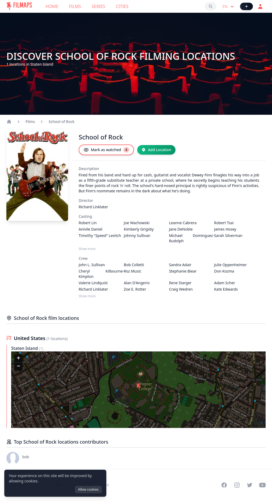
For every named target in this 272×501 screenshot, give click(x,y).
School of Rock (61, 121)
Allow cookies (88, 489)
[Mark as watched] (106, 150)
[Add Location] (156, 150)
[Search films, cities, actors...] (210, 6)
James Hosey (225, 229)
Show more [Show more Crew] (87, 296)
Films (75, 6)
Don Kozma (224, 271)
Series (98, 6)
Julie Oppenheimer (230, 264)
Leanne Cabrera (182, 222)
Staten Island (25, 348)
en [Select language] (229, 6)
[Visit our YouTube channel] (262, 485)
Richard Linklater (93, 206)
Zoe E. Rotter (135, 289)
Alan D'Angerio (137, 282)
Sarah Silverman (228, 235)
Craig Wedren (181, 289)
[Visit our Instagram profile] (237, 485)
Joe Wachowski (137, 222)
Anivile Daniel (90, 229)
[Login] (260, 6)
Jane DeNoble (181, 229)
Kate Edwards (226, 289)
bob (25, 456)
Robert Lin (88, 222)
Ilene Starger (180, 282)
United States (30, 338)
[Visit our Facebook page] (224, 485)
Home (52, 6)
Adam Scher (224, 282)
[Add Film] (246, 6)
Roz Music (132, 271)
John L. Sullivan (92, 264)
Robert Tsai (223, 222)
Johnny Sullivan (137, 235)
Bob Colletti (134, 264)
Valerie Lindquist (93, 282)
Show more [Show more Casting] (87, 249)
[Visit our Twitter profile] (249, 485)
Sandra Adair (180, 264)
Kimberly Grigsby (139, 229)
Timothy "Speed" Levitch (100, 235)
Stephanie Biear (182, 271)
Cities (122, 6)
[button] (138, 386)
